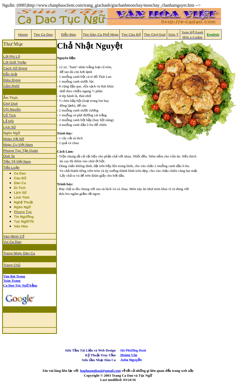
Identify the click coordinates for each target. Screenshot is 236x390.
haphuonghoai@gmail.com (100, 371)
